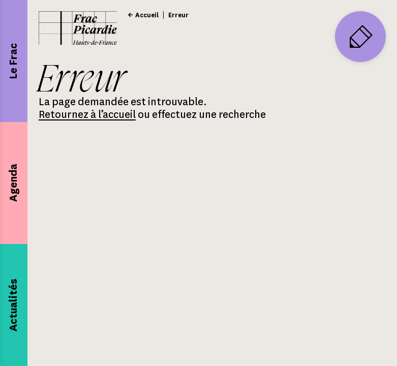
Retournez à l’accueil (87, 114)
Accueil (147, 15)
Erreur (178, 15)
